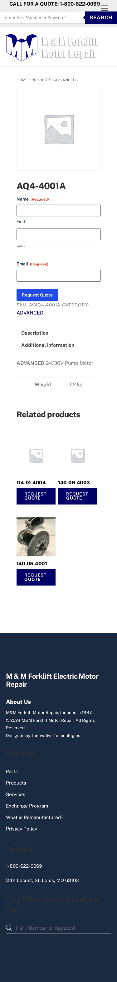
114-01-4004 (31, 483)
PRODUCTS (41, 80)
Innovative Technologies (56, 735)
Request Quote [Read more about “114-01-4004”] (35, 496)
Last (21, 245)
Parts (12, 771)
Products (16, 782)
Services (15, 794)
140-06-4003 (74, 483)
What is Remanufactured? (34, 817)
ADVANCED (65, 80)
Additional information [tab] (47, 345)
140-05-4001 (32, 564)
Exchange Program (27, 805)
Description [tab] (34, 333)
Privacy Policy (21, 828)
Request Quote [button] (77, 496)
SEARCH (101, 17)
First (21, 221)
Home (22, 80)
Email (32, 264)
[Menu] (105, 8)
